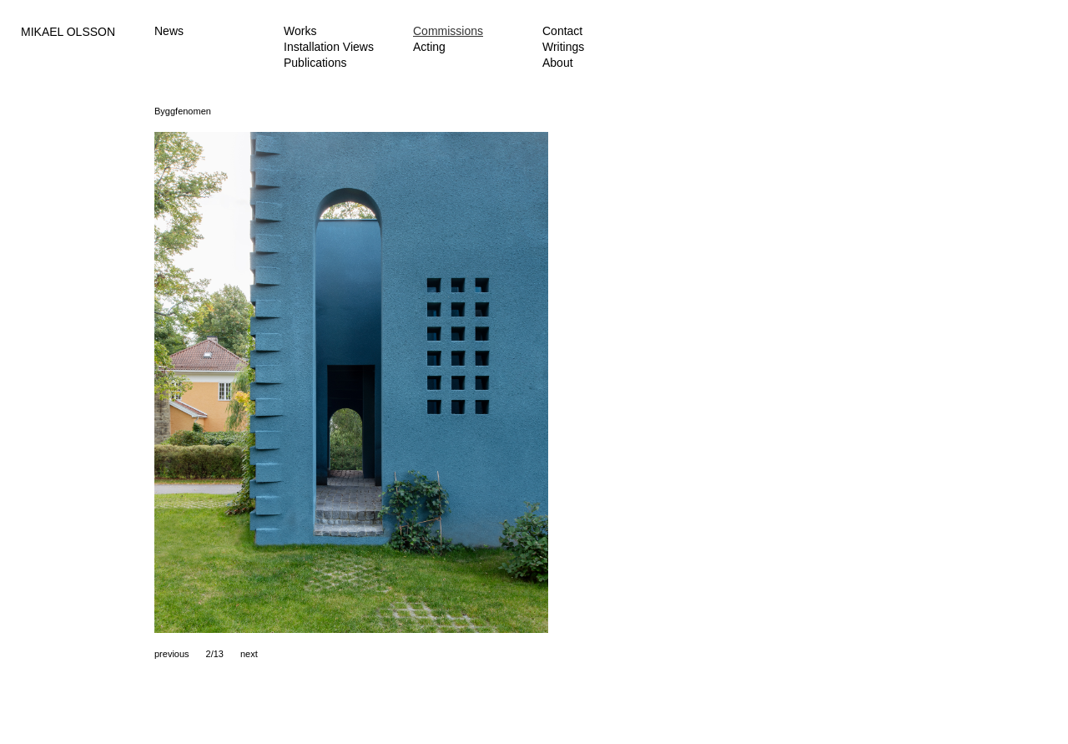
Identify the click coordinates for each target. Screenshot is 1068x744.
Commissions (448, 31)
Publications (315, 62)
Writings (563, 46)
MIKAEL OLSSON (68, 31)
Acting (429, 46)
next (249, 654)
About (557, 62)
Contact (562, 31)
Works (300, 31)
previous (171, 654)
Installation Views (329, 46)
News (169, 31)
